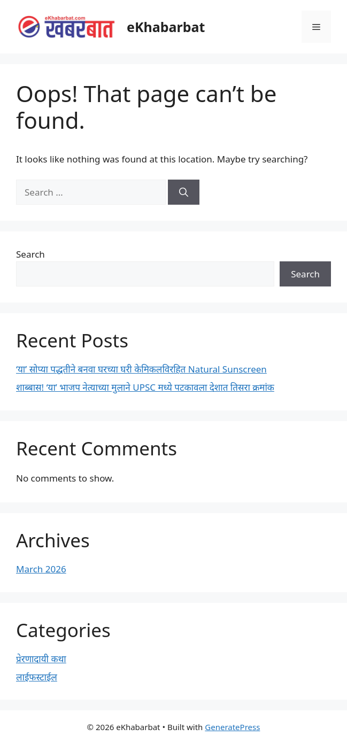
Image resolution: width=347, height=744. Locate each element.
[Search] (183, 192)
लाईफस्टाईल (36, 677)
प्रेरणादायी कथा (41, 659)
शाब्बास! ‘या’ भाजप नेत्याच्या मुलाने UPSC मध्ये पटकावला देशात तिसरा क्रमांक (145, 387)
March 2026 (41, 569)
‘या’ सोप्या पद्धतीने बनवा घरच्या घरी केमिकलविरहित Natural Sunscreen (141, 369)
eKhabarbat (166, 27)
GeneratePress (232, 727)
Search (30, 254)
